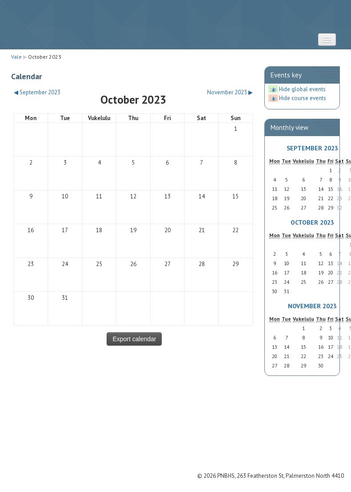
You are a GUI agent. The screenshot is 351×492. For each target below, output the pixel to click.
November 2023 (312, 306)
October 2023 (44, 56)
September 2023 (312, 148)
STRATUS (175, 25)
